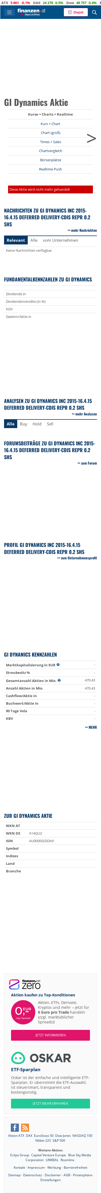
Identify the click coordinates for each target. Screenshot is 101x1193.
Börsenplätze (50, 159)
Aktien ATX (16, 1135)
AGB (67, 1175)
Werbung (54, 1167)
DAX (45, 2)
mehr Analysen (86, 413)
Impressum (36, 1167)
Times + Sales (50, 141)
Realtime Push (50, 169)
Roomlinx (67, 1160)
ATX (12, 2)
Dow (78, 2)
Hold (37, 423)
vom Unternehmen (60, 240)
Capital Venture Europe (49, 1155)
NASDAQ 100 (82, 1135)
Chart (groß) (50, 132)
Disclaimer (53, 1175)
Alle (33, 240)
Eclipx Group (20, 1155)
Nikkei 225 (43, 1140)
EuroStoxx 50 (44, 1135)
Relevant (16, 240)
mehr (93, 727)
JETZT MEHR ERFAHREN (50, 1103)
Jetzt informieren (51, 1035)
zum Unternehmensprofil (79, 557)
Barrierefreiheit (75, 1167)
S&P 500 (59, 1140)
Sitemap (14, 1175)
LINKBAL (52, 1160)
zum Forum (89, 463)
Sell (50, 423)
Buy (23, 423)
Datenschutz (32, 1175)
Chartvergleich (50, 150)
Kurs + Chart (50, 123)
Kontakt (19, 1167)
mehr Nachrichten (84, 230)
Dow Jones (63, 1135)
